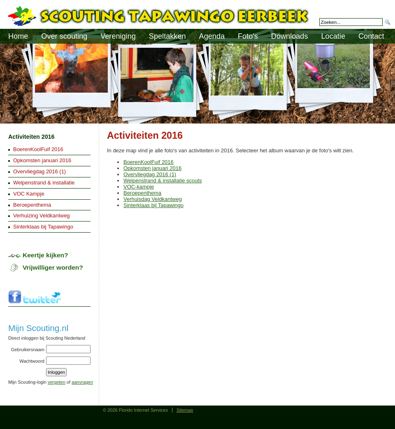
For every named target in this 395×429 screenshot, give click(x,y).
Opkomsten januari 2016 (152, 168)
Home (18, 36)
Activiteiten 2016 (31, 136)
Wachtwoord (31, 361)
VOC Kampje (28, 194)
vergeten (56, 382)
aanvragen (82, 382)
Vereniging (118, 36)
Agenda (212, 36)
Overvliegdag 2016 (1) (149, 174)
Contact (371, 36)
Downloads (289, 36)
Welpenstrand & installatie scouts (162, 180)
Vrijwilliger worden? (53, 267)
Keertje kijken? (45, 255)
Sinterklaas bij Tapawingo (153, 205)
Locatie (333, 36)
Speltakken (167, 36)
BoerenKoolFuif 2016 (148, 162)
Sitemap (185, 410)
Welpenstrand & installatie (44, 183)
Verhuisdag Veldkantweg (152, 199)
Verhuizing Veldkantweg (41, 215)
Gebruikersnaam (27, 349)
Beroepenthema (142, 193)
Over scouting (64, 36)
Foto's (248, 36)
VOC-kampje (138, 187)
